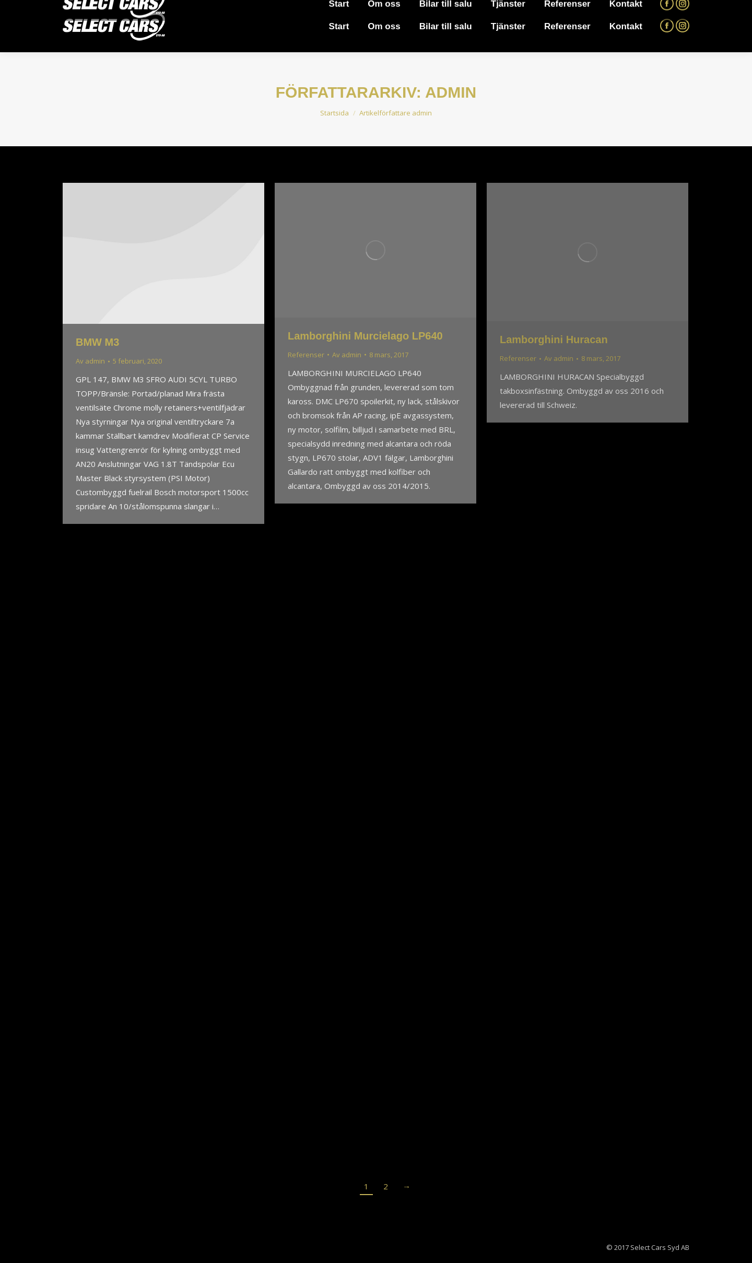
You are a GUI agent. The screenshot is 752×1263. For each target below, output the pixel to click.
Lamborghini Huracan (554, 339)
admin (450, 92)
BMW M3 (97, 342)
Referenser (306, 354)
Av (90, 361)
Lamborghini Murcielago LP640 (365, 336)
